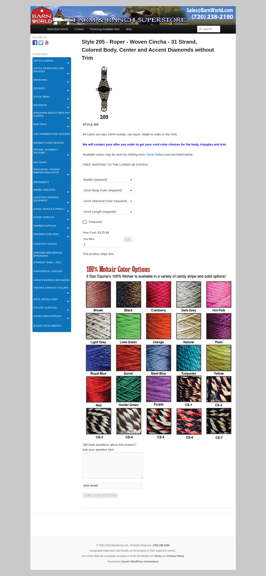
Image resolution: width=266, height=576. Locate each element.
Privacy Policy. (175, 556)
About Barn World (57, 29)
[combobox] (108, 179)
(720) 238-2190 (161, 545)
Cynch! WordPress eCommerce (139, 561)
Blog (128, 29)
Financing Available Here (105, 29)
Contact (79, 29)
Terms (158, 556)
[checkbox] (92, 222)
